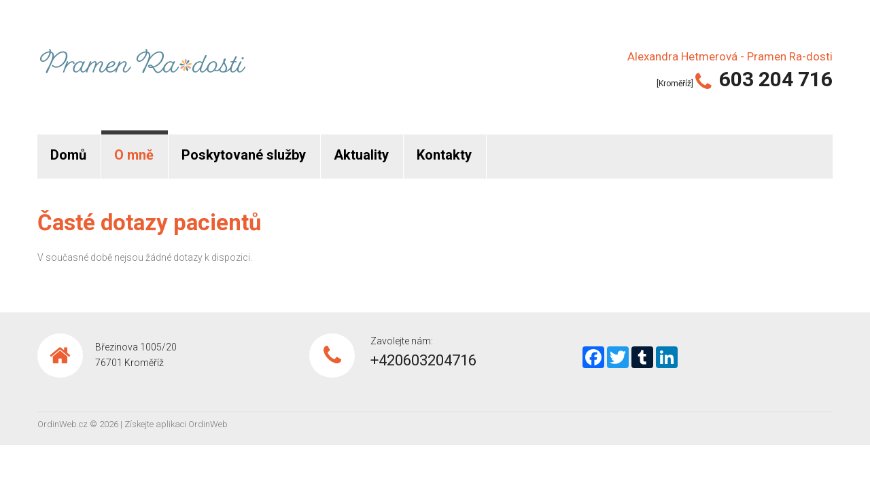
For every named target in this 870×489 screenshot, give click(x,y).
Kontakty (444, 155)
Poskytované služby (243, 155)
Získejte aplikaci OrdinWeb (176, 424)
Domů (68, 155)
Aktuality (361, 155)
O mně (134, 155)
